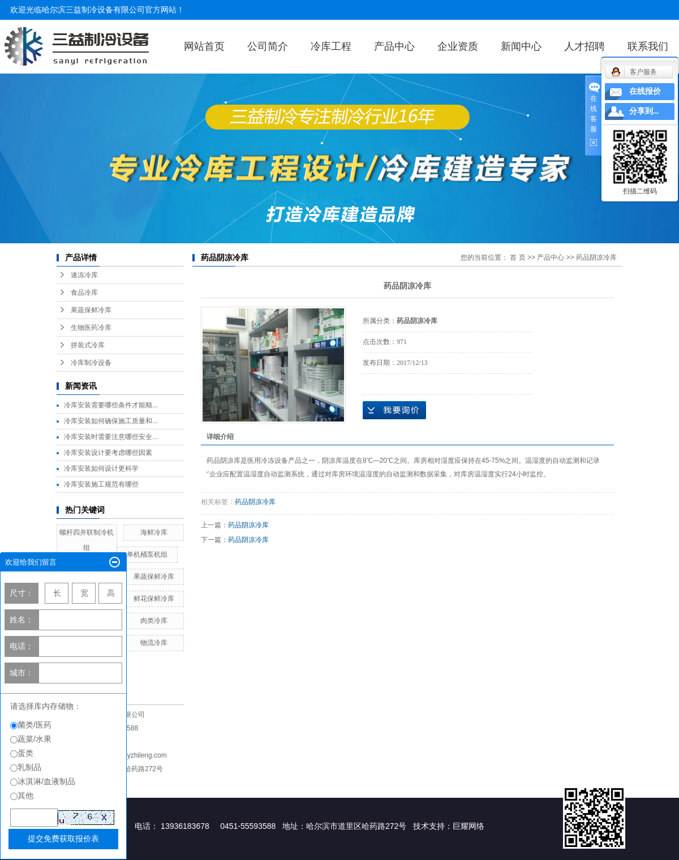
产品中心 (394, 46)
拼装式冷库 (88, 345)
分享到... (644, 111)
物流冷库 (153, 643)
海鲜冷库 (153, 532)
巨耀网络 (468, 826)
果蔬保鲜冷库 (91, 310)
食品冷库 (84, 292)
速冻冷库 (84, 275)
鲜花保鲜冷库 (154, 599)
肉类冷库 (153, 621)
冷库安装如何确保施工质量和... (111, 421)
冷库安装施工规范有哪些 (101, 484)
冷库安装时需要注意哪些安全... (111, 437)
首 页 (517, 257)
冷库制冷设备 (91, 363)
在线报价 (645, 91)
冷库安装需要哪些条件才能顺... (111, 405)
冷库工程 (331, 46)
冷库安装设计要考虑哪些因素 (108, 453)
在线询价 (394, 410)
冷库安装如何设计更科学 (101, 468)
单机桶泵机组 (147, 554)
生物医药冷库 (91, 328)
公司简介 (267, 46)
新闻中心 (521, 46)
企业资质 (457, 46)
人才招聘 (584, 46)
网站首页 (204, 46)
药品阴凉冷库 (596, 257)
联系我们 (648, 46)
